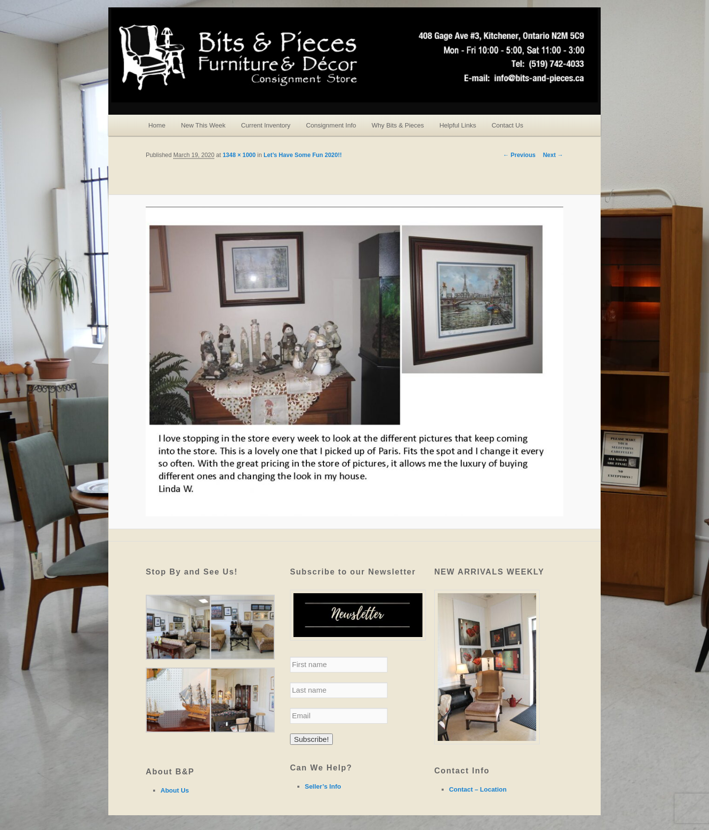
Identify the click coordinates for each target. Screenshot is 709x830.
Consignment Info (331, 125)
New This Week (203, 125)
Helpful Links (457, 125)
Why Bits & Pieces (398, 125)
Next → (553, 155)
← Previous (519, 155)
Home (156, 125)
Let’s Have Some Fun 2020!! (302, 155)
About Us (175, 790)
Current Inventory (265, 125)
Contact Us (507, 125)
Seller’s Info (323, 786)
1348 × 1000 (239, 155)
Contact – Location (478, 789)
